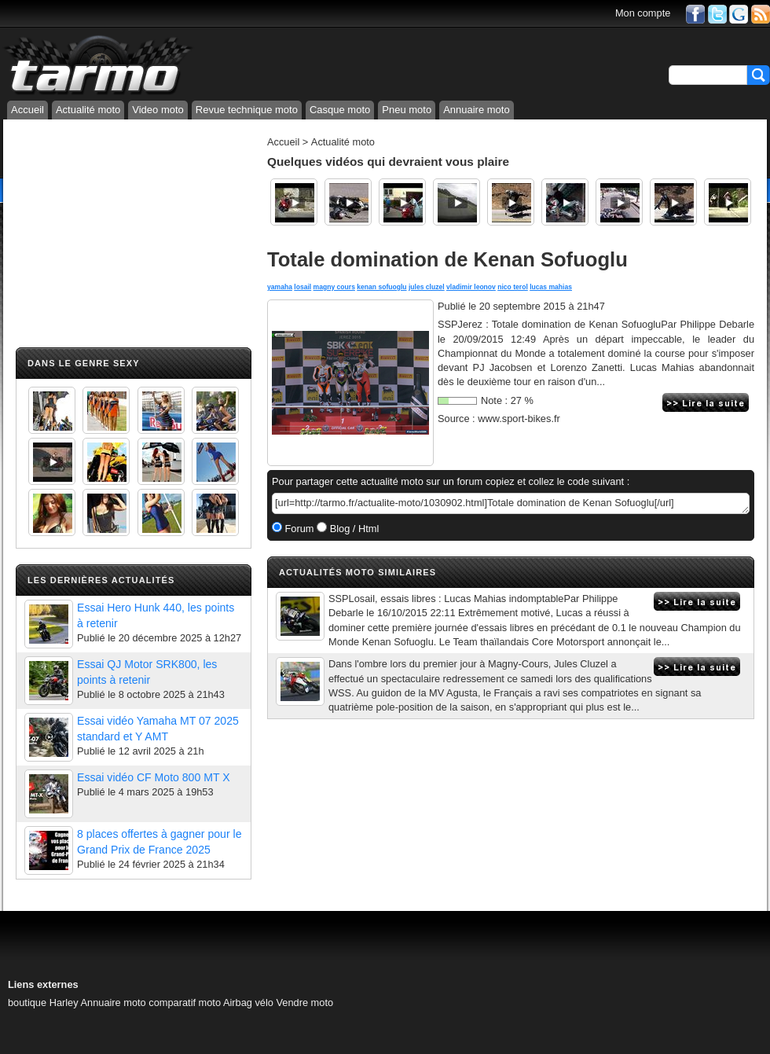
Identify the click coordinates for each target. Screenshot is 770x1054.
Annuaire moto (476, 110)
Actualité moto (88, 110)
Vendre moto (305, 1002)
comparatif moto (184, 1002)
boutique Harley (43, 1002)
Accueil (27, 110)
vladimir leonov (471, 287)
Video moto (158, 110)
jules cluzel (427, 287)
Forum (298, 528)
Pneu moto (406, 110)
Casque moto (340, 110)
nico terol (512, 287)
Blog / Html (353, 528)
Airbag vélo (248, 1002)
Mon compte (642, 13)
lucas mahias (551, 287)
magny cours (334, 287)
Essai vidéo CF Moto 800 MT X (153, 777)
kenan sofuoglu (381, 287)
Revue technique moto (247, 110)
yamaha (279, 287)
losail (302, 287)
